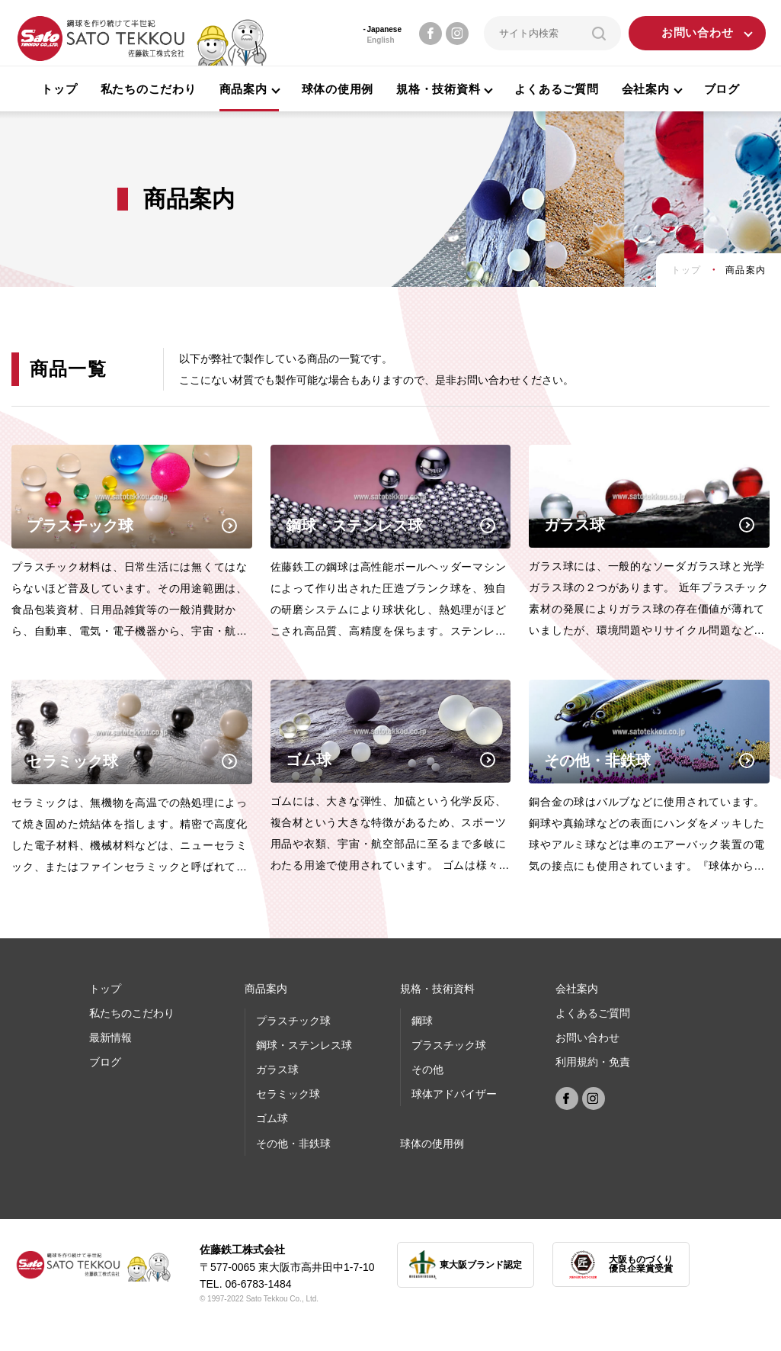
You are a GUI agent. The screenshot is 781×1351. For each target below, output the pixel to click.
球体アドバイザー (454, 1094)
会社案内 (576, 989)
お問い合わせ (697, 33)
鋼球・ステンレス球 (304, 1045)
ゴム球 (272, 1118)
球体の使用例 (338, 88)
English (380, 40)
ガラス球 (277, 1069)
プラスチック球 (293, 1021)
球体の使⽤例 (432, 1143)
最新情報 (110, 1037)
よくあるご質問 (556, 88)
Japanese (384, 29)
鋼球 (422, 1021)
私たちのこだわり (149, 88)
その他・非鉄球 (293, 1143)
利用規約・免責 (592, 1062)
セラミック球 (288, 1094)
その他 (427, 1069)
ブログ (722, 88)
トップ (59, 88)
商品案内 (266, 989)
